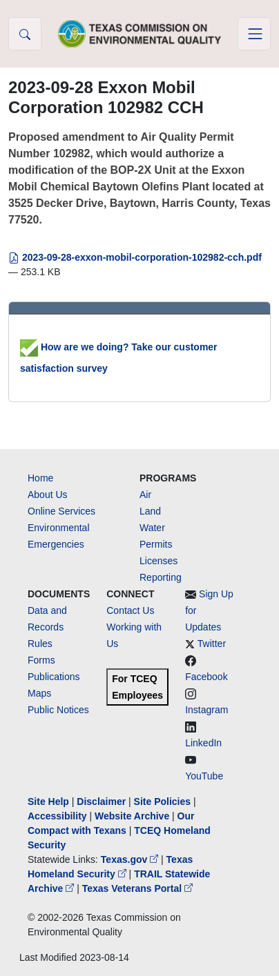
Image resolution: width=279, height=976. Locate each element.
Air (145, 494)
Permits (156, 544)
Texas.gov (131, 859)
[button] (24, 33)
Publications (54, 676)
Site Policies (162, 801)
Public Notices (58, 709)
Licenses (158, 560)
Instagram (206, 709)
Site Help (48, 801)
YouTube (204, 775)
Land (150, 511)
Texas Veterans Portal (137, 888)
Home (40, 478)
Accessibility (59, 815)
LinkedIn (203, 742)
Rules (40, 643)
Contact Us (130, 610)
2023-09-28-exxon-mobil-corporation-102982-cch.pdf (135, 257)
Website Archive (132, 815)
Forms (41, 660)
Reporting (161, 577)
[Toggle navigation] (254, 33)
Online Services (61, 511)
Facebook (206, 676)
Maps (39, 693)
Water (152, 527)
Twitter (212, 643)
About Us (48, 494)
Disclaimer (101, 801)
